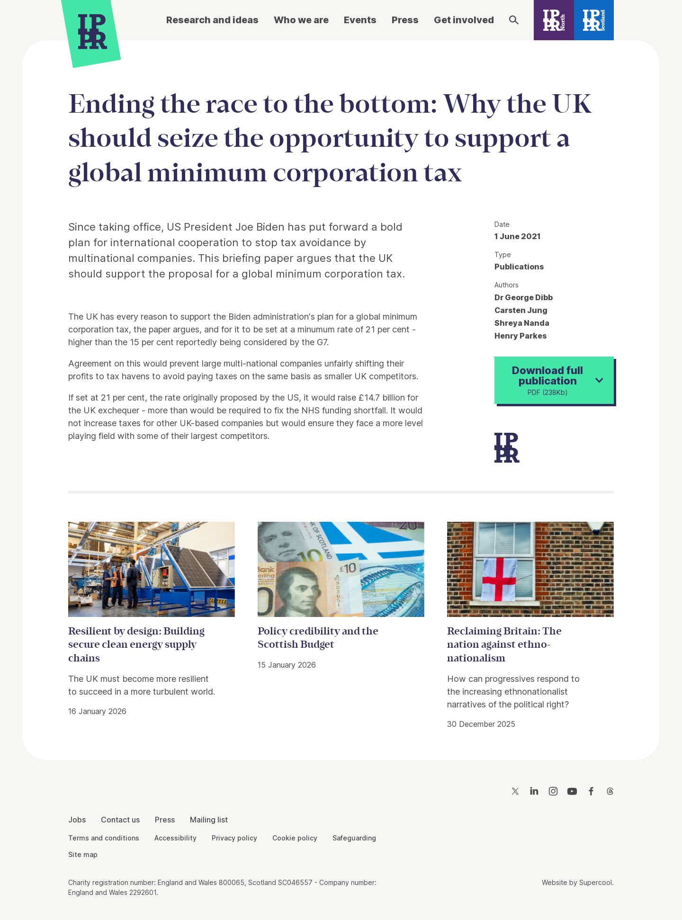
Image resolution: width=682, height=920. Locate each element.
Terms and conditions (103, 838)
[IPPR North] (554, 20)
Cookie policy (294, 838)
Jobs (77, 819)
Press (405, 20)
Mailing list (209, 819)
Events (360, 20)
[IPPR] (92, 31)
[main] (341, 392)
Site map (83, 854)
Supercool (595, 882)
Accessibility (175, 838)
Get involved (464, 20)
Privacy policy (234, 838)
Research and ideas (212, 20)
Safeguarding (354, 838)
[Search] (514, 20)
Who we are (301, 20)
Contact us (120, 819)
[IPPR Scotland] (594, 20)
